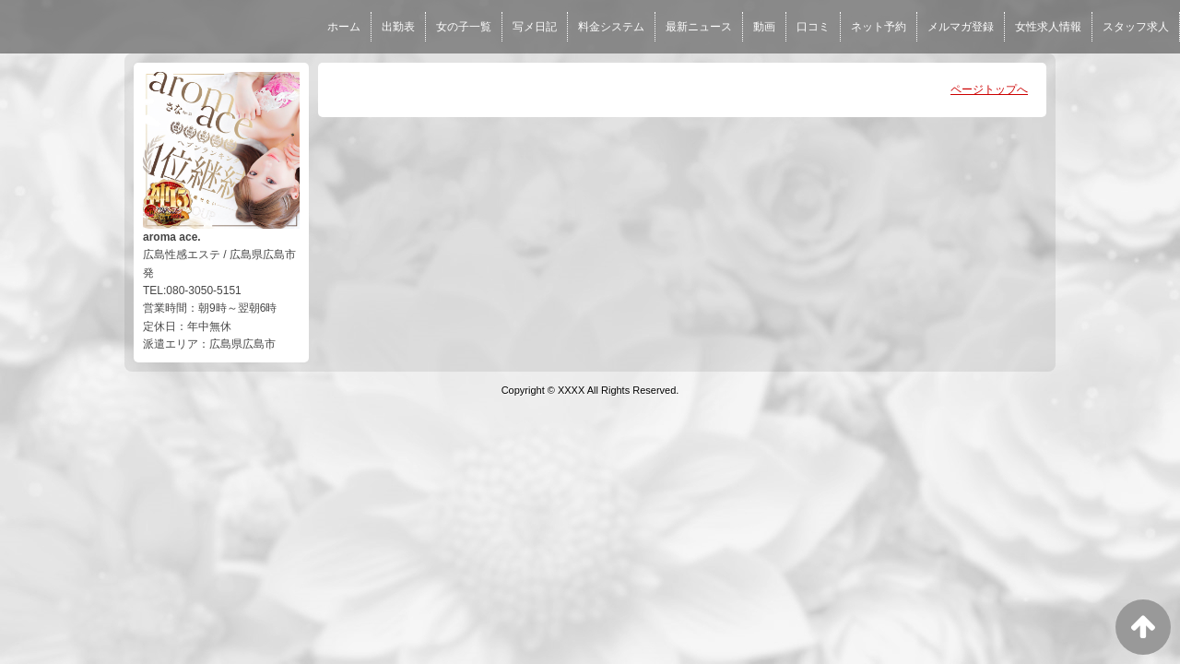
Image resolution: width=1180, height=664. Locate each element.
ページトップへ (989, 89)
